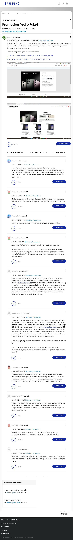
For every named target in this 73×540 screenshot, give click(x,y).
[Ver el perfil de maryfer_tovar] (16, 313)
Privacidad (5, 527)
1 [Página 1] (40, 152)
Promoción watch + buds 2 (15, 490)
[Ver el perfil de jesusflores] (15, 271)
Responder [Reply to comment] (59, 182)
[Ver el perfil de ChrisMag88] (15, 192)
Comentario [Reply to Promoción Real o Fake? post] (63, 144)
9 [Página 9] (53, 152)
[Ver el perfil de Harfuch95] (15, 449)
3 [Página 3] (46, 152)
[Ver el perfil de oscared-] (9, 37)
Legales (4, 530)
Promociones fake (11, 500)
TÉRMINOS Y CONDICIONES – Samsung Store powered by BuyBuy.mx (30, 55)
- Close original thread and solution (14, 31)
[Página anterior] (34, 153)
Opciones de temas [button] (67, 18)
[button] (67, 37)
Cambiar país (5, 534)
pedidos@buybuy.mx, (25, 283)
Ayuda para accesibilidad (10, 520)
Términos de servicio (8, 523)
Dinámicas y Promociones (45, 40)
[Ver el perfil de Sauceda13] (15, 161)
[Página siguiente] (60, 153)
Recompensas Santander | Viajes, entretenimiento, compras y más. (29, 59)
